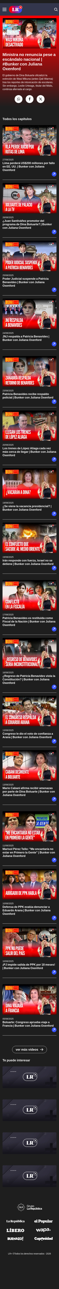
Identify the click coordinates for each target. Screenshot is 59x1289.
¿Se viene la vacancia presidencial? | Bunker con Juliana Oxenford (27, 507)
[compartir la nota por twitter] (41, 99)
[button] (4, 9)
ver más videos (29, 1049)
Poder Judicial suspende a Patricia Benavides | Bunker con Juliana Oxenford (26, 282)
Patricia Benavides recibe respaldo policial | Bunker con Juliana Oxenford (28, 395)
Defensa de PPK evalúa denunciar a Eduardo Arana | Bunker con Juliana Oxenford (27, 910)
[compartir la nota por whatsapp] (18, 99)
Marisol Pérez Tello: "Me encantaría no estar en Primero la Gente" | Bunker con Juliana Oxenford (29, 852)
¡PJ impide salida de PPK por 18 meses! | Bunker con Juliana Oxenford (29, 966)
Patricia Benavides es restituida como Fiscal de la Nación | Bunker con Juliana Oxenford (29, 621)
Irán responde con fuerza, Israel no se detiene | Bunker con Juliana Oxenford (28, 562)
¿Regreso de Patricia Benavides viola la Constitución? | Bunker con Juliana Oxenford (29, 679)
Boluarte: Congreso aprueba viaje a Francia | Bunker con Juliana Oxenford (28, 1024)
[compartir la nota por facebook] (30, 99)
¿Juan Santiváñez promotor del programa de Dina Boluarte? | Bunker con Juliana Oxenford (27, 224)
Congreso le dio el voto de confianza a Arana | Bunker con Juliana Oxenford (28, 735)
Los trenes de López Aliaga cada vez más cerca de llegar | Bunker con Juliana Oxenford (29, 452)
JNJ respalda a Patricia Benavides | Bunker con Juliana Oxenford (26, 338)
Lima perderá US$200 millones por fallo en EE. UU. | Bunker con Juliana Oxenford (29, 166)
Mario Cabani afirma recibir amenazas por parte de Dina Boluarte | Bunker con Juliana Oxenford (29, 791)
